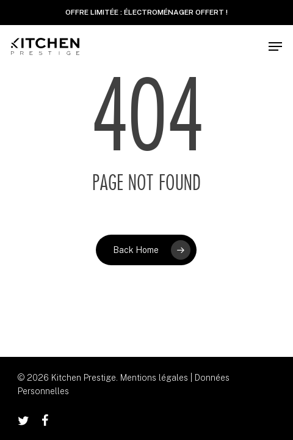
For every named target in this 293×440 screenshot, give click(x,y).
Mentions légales (154, 378)
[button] (275, 46)
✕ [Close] (280, 12)
